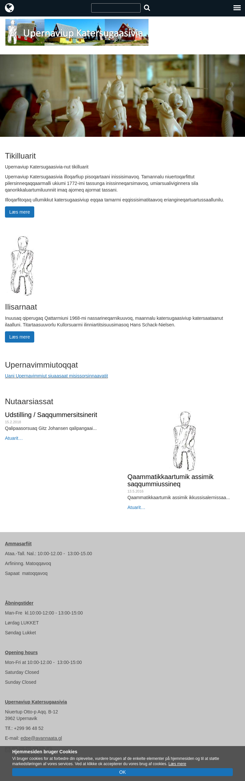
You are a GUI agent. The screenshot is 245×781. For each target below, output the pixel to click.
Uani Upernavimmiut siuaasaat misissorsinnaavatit (56, 375)
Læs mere (19, 212)
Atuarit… (14, 438)
